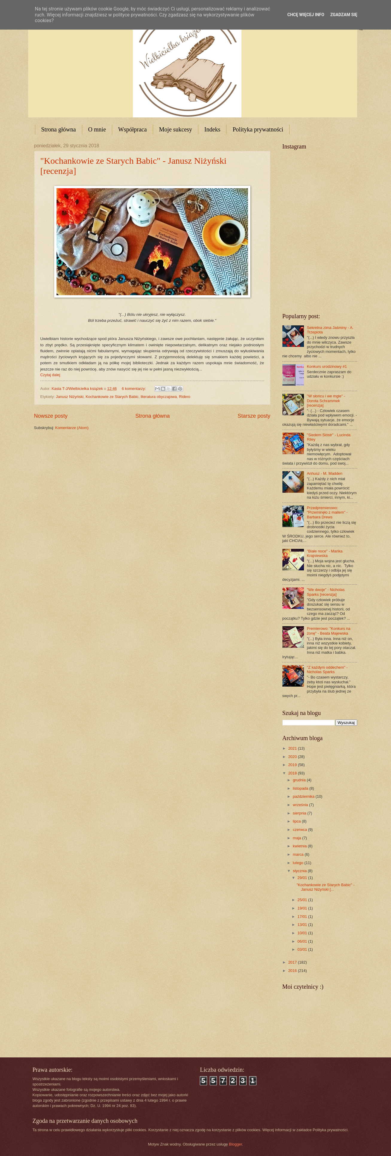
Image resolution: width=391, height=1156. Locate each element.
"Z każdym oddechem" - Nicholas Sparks (327, 669)
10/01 (302, 933)
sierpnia (300, 813)
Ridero (184, 396)
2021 (293, 748)
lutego (299, 863)
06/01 (302, 941)
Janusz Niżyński (69, 396)
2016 (293, 970)
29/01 (302, 877)
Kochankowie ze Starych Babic (112, 396)
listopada (301, 788)
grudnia (300, 780)
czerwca (300, 829)
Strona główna (58, 129)
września (301, 805)
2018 (293, 773)
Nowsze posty (51, 416)
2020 (293, 756)
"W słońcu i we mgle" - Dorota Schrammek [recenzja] (326, 401)
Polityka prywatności (257, 129)
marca (299, 854)
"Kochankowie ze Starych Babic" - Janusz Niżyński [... (325, 887)
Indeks (212, 129)
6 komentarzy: (134, 388)
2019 (293, 764)
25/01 (302, 900)
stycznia (300, 871)
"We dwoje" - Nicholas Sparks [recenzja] (326, 591)
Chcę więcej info (305, 14)
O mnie (97, 129)
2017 (293, 962)
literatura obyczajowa (159, 396)
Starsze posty (254, 416)
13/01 (302, 924)
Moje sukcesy (175, 129)
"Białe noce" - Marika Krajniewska (325, 553)
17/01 (302, 916)
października (304, 796)
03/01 (302, 949)
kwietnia (300, 846)
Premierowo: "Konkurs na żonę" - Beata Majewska (329, 630)
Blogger (235, 1144)
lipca (297, 821)
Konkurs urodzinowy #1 (327, 366)
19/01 (302, 908)
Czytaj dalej (50, 375)
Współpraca (132, 129)
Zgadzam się (343, 14)
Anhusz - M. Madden (325, 473)
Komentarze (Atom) (72, 427)
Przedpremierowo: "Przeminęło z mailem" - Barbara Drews (327, 512)
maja (297, 838)
